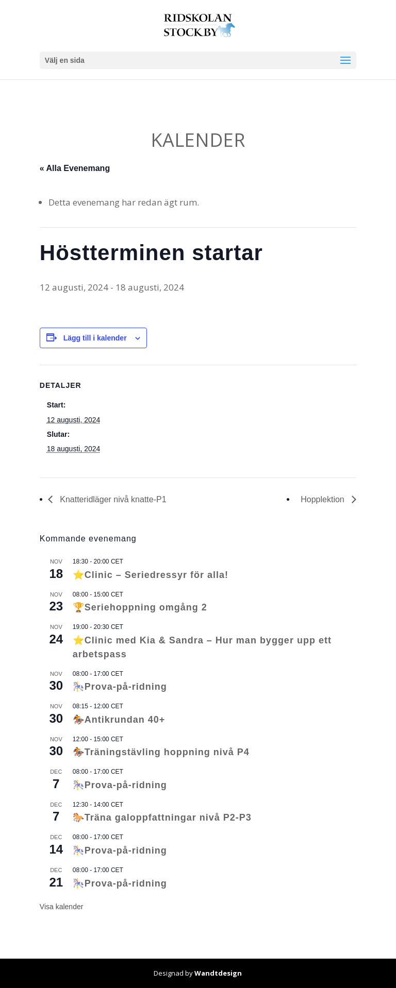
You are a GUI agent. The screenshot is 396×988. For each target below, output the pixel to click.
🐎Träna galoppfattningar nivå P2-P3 (162, 817)
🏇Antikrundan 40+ (119, 719)
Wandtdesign (218, 973)
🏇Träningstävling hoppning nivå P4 (161, 752)
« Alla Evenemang (75, 168)
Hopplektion (323, 499)
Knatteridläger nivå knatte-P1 (112, 499)
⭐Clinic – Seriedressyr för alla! (150, 575)
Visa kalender (62, 906)
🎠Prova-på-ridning (120, 687)
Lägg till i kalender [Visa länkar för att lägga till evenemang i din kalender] (95, 338)
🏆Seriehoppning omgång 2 (140, 607)
